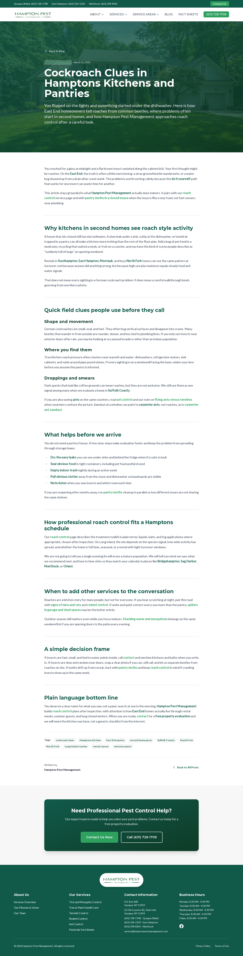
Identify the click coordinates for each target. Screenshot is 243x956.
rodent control (97, 605)
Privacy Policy (203, 945)
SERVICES (118, 14)
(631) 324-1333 (132, 922)
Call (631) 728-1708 (142, 837)
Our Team (20, 913)
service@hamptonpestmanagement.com (146, 931)
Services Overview (25, 902)
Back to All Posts (185, 767)
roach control (59, 537)
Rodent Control (78, 918)
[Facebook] (181, 926)
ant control (125, 399)
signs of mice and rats (66, 605)
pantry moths (112, 492)
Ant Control (76, 924)
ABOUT (97, 14)
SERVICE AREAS (146, 14)
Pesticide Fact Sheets (81, 929)
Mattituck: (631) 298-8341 (103, 3)
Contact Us (219, 3)
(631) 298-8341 (132, 926)
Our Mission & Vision (26, 907)
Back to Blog (54, 51)
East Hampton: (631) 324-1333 (68, 3)
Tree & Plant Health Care (84, 907)
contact (128, 657)
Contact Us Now (99, 837)
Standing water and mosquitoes (145, 619)
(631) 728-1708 (216, 14)
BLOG (169, 14)
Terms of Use (222, 945)
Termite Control (78, 913)
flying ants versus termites (173, 399)
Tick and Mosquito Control (85, 902)
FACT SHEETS (188, 14)
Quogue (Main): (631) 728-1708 (31, 3)
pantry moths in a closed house (106, 198)
